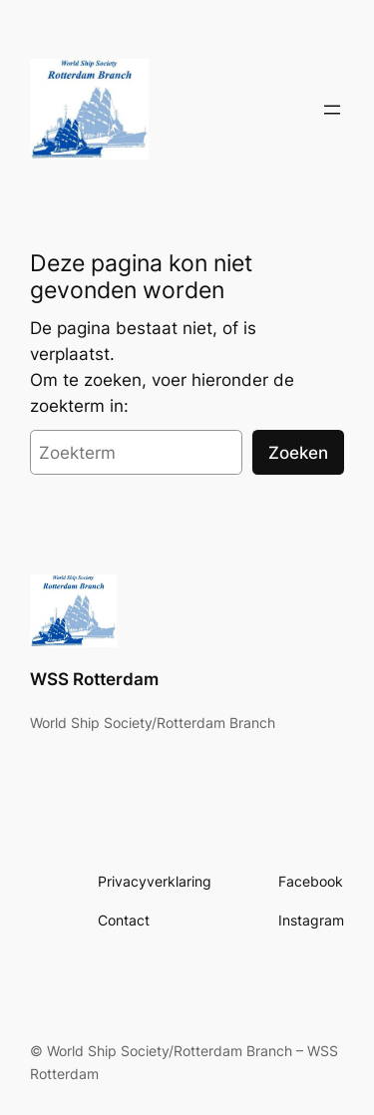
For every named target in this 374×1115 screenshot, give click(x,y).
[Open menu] (332, 110)
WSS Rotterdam (94, 679)
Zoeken (298, 453)
